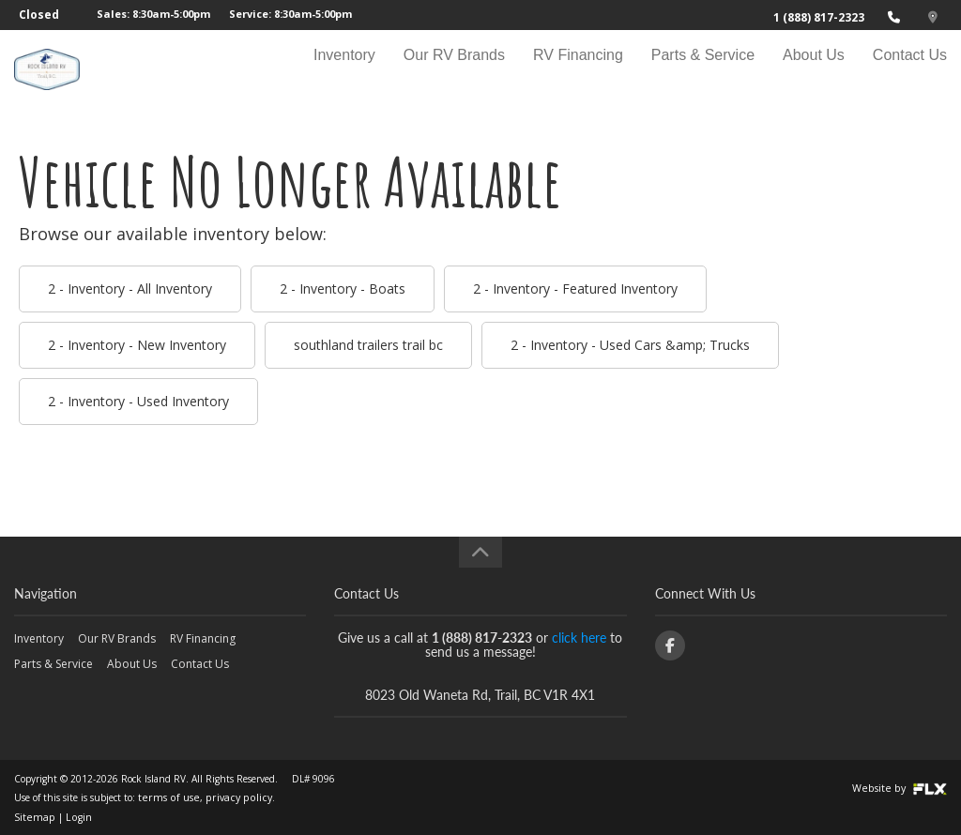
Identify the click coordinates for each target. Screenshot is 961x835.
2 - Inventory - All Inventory (130, 288)
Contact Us (910, 72)
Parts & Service (703, 72)
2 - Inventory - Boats (342, 288)
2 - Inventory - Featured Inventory (575, 288)
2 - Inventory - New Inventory (137, 345)
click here (579, 637)
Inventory (344, 72)
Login (72, 816)
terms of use (164, 797)
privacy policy (224, 797)
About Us (814, 72)
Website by (903, 788)
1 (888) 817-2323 (818, 17)
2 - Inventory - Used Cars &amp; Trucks (630, 345)
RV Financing (578, 72)
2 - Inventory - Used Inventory (138, 401)
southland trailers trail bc (368, 345)
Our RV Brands (454, 72)
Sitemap (32, 816)
